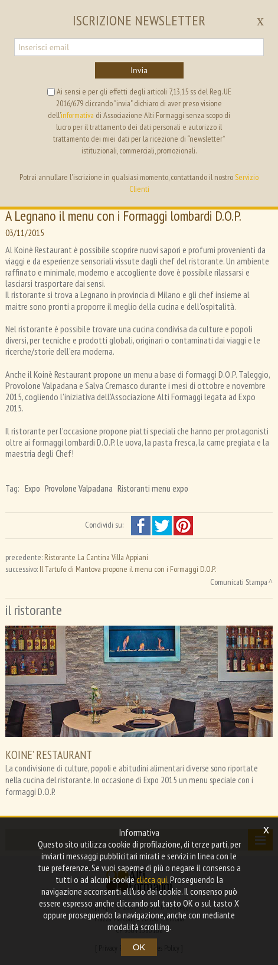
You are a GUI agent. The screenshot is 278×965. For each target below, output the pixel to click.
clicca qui (151, 879)
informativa (77, 115)
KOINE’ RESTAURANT (48, 754)
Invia (139, 70)
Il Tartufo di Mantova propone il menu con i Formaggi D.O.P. (128, 569)
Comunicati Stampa (238, 582)
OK (139, 947)
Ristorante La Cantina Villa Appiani (96, 557)
